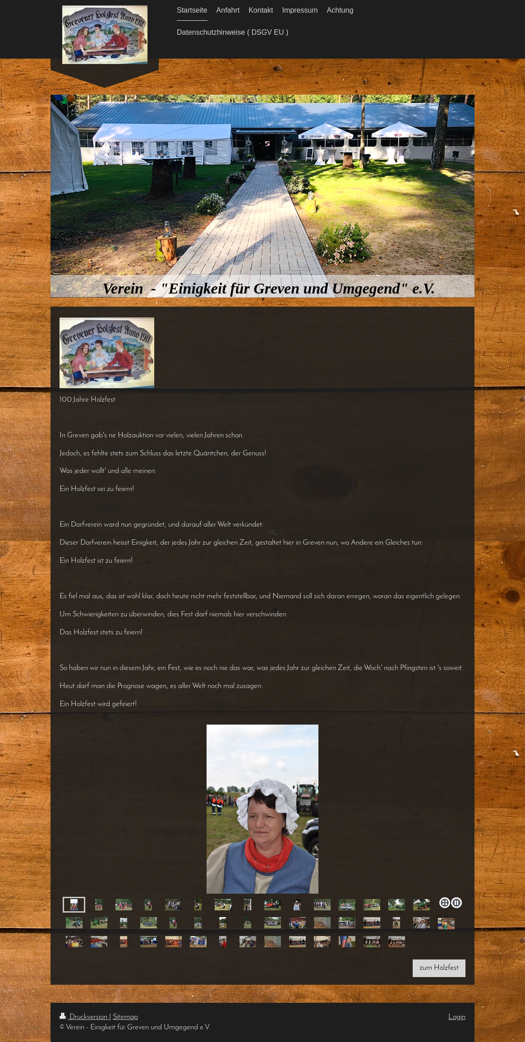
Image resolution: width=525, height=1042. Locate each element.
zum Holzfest (439, 968)
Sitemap (125, 1017)
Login (456, 1017)
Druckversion (84, 1017)
